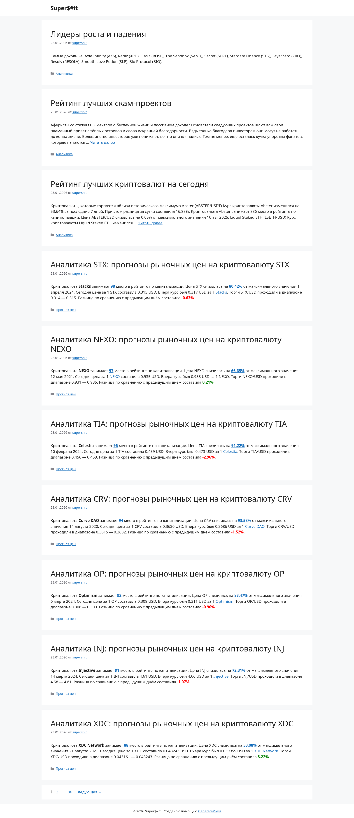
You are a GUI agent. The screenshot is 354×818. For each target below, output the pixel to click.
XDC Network (266, 750)
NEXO (114, 376)
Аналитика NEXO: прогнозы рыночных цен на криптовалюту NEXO (166, 344)
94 (121, 520)
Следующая (88, 792)
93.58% (244, 520)
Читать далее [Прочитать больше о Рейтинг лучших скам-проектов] (102, 142)
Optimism (224, 601)
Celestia (230, 451)
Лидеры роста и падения (98, 34)
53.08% (250, 745)
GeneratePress (209, 811)
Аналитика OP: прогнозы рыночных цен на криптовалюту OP (167, 573)
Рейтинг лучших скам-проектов (111, 103)
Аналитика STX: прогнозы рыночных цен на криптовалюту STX (170, 264)
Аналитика (64, 73)
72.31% (238, 670)
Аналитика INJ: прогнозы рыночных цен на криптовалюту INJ (167, 648)
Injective (220, 676)
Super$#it (64, 8)
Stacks (221, 292)
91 (117, 670)
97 (111, 370)
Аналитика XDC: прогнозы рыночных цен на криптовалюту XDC (172, 723)
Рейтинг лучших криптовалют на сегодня (130, 183)
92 (119, 595)
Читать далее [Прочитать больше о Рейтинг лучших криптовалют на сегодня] (150, 222)
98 (113, 286)
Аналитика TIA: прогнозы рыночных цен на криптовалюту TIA (169, 423)
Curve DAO (254, 526)
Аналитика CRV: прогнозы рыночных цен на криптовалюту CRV (171, 498)
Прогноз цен (66, 310)
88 (126, 745)
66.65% (238, 370)
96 (116, 445)
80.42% (235, 286)
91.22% (238, 445)
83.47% (241, 595)
